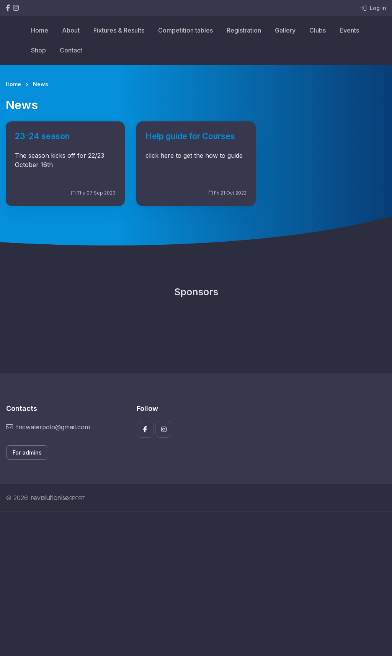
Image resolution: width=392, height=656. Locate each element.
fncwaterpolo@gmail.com (48, 427)
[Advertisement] (196, 584)
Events (349, 30)
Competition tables (185, 30)
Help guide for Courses (190, 136)
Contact (71, 50)
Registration (244, 30)
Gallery (285, 30)
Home (39, 30)
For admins (27, 452)
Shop (38, 50)
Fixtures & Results (118, 30)
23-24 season (42, 136)
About (71, 30)
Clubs (317, 30)
